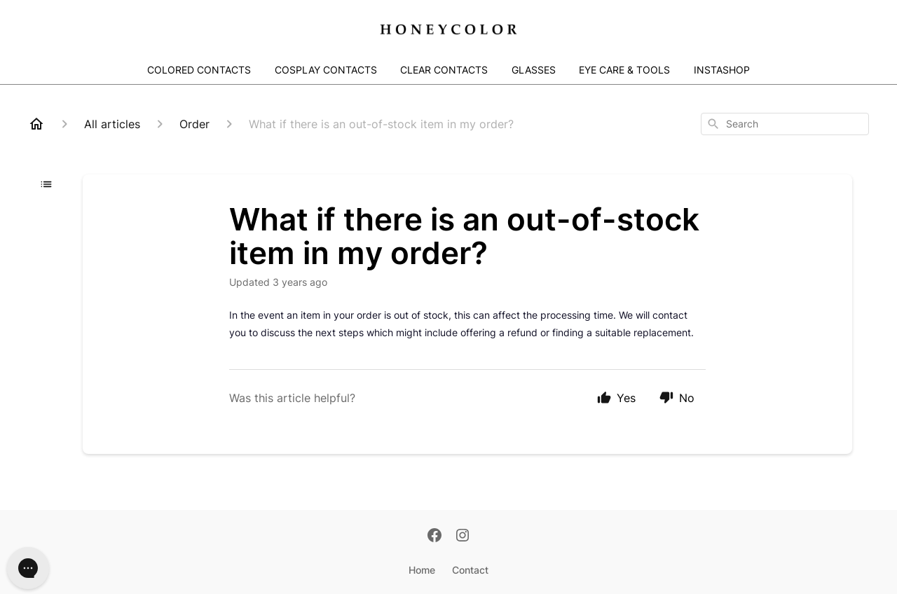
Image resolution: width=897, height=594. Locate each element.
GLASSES (534, 70)
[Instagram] (462, 536)
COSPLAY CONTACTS (326, 70)
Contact (470, 570)
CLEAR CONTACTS (444, 70)
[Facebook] (434, 536)
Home (422, 570)
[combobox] (785, 124)
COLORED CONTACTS (199, 70)
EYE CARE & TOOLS (624, 70)
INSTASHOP (722, 70)
